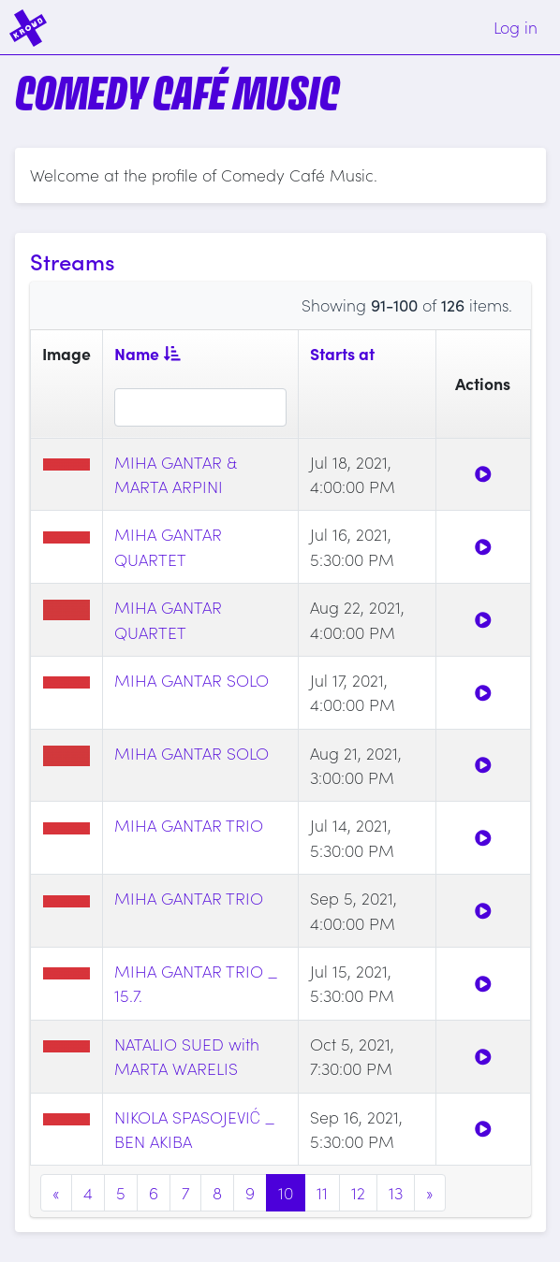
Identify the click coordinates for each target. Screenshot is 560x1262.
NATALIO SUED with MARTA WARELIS (186, 1056)
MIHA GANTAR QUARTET (168, 546)
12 (358, 1192)
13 (396, 1192)
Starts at (342, 353)
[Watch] (483, 474)
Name (147, 353)
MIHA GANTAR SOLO (191, 679)
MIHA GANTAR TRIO (188, 824)
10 (285, 1192)
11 (322, 1192)
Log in (516, 26)
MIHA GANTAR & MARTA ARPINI (175, 474)
